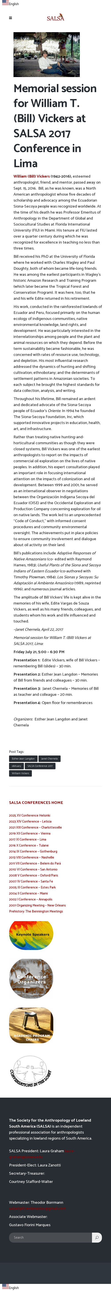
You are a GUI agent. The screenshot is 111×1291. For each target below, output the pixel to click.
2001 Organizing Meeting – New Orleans (37, 905)
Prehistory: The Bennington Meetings (36, 911)
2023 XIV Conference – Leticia (30, 821)
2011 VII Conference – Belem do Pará (35, 863)
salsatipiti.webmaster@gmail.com (37, 1208)
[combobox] (10, 3)
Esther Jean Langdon (23, 759)
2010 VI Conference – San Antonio (33, 869)
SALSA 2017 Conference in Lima (47, 149)
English (10, 4)
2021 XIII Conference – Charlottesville (35, 827)
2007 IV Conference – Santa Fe (31, 881)
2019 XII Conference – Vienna (29, 833)
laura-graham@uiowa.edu (42, 1154)
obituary (16, 766)
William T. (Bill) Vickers (46, 111)
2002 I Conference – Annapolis (30, 899)
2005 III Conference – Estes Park (32, 887)
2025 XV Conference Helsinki (29, 815)
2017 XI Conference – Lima (27, 839)
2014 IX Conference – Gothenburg (33, 851)
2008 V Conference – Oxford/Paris (33, 875)
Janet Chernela (49, 759)
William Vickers (20, 773)
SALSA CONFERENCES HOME (36, 802)
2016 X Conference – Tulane (29, 845)
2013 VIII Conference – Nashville (31, 857)
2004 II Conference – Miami (28, 893)
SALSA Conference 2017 (40, 766)
